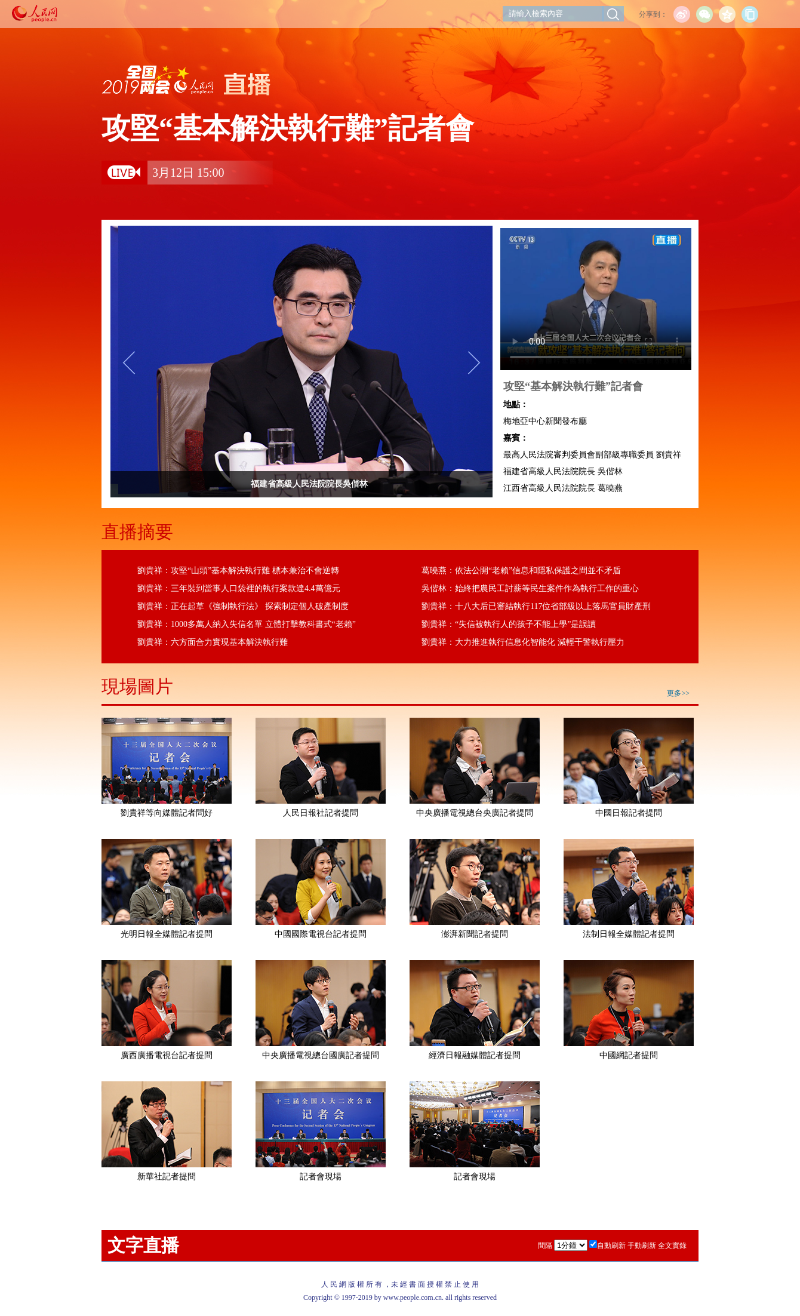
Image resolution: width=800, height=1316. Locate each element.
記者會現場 (320, 1176)
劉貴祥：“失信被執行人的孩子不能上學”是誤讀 (508, 624)
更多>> (678, 693)
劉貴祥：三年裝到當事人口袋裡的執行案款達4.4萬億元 (238, 588)
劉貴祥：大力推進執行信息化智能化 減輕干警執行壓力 (522, 642)
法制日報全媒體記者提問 (629, 934)
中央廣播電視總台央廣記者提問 (474, 812)
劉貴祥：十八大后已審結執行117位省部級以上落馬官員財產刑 (536, 606)
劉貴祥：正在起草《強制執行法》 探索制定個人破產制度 (243, 606)
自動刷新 (611, 1245)
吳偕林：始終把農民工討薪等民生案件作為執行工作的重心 (530, 588)
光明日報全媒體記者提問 (167, 934)
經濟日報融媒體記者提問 (475, 1055)
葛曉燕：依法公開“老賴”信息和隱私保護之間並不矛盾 (521, 570)
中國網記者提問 (628, 1055)
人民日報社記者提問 (320, 812)
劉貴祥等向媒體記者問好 (167, 812)
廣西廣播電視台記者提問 (167, 1055)
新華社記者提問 (166, 1176)
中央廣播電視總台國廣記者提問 (320, 1055)
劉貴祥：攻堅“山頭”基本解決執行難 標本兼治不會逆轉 (238, 570)
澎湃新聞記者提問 (474, 934)
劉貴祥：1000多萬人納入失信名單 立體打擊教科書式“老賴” (246, 624)
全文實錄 (672, 1245)
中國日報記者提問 (628, 812)
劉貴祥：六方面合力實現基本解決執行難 (212, 642)
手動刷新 (641, 1245)
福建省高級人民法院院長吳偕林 (335, 483)
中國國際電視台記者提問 (321, 934)
